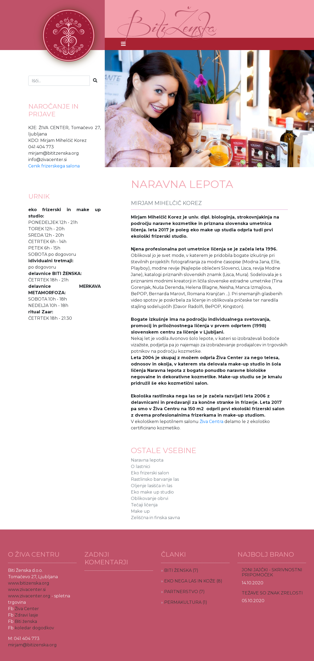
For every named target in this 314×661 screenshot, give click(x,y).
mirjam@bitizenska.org (32, 644)
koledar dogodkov (34, 627)
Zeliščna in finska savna (155, 517)
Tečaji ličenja (144, 504)
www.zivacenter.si (27, 589)
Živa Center (27, 608)
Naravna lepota (147, 460)
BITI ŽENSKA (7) (181, 570)
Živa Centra (211, 421)
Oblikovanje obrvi (149, 498)
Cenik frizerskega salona (54, 166)
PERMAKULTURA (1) (185, 602)
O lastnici (140, 466)
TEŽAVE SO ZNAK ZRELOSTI (272, 593)
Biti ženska (26, 621)
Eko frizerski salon (150, 472)
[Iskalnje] (59, 81)
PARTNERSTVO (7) (184, 591)
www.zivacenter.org (29, 595)
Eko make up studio (152, 492)
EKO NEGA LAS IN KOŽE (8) (193, 581)
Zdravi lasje (26, 615)
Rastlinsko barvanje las (155, 479)
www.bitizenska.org (28, 583)
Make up (140, 511)
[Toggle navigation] (123, 44)
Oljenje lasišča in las (151, 485)
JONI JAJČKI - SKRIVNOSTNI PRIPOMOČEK (272, 572)
